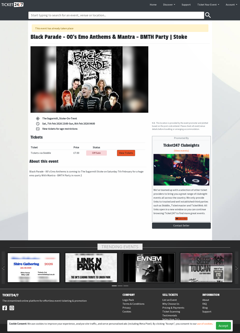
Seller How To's (171, 319)
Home (153, 4)
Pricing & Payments (173, 307)
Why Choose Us (170, 304)
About (205, 300)
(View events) (181, 150)
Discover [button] (168, 4)
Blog (205, 307)
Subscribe (181, 219)
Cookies (127, 311)
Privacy (127, 307)
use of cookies (204, 323)
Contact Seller (181, 225)
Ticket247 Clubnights (181, 145)
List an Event (169, 300)
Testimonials (169, 315)
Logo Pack (128, 300)
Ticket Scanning (171, 311)
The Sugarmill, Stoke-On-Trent (56, 118)
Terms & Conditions (133, 304)
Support (186, 4)
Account (230, 4)
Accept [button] (223, 326)
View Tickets (126, 153)
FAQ (204, 304)
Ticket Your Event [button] (207, 4)
